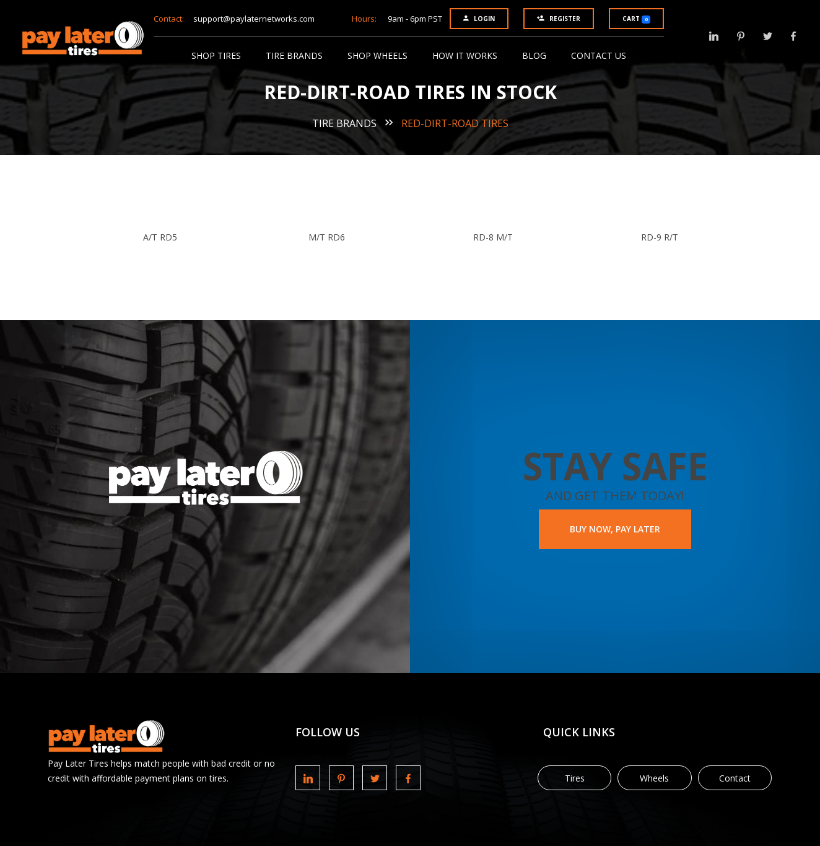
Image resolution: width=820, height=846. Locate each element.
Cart (636, 19)
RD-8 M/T (493, 237)
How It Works (464, 55)
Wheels (654, 778)
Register (558, 18)
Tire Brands (294, 55)
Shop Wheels (377, 55)
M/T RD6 (326, 237)
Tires (575, 778)
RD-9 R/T (659, 237)
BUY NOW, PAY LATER (615, 529)
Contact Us (598, 55)
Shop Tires (216, 55)
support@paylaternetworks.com (254, 18)
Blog (534, 55)
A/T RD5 (160, 237)
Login (479, 18)
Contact (735, 778)
